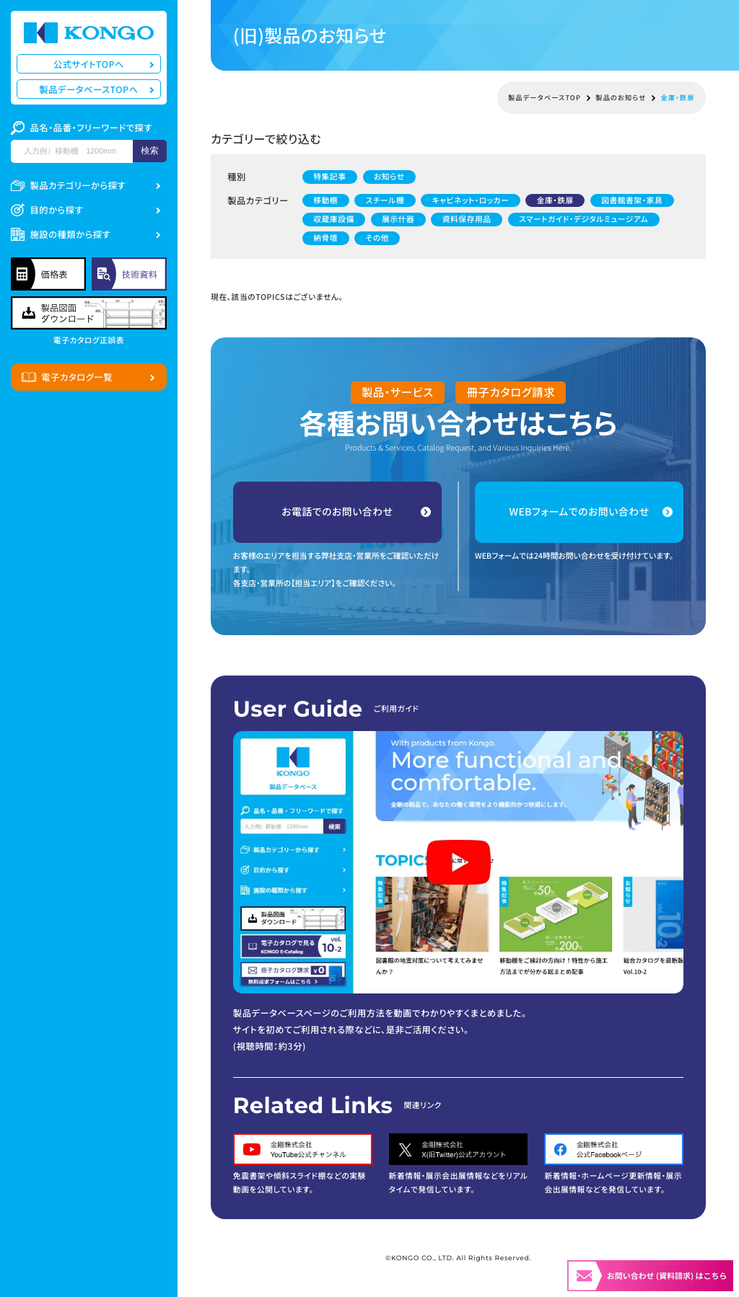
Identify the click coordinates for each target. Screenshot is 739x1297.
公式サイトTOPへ (88, 64)
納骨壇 (325, 237)
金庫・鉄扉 (555, 200)
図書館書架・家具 (632, 200)
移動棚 (325, 200)
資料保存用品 (466, 218)
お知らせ (389, 177)
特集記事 (329, 177)
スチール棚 (385, 200)
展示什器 (398, 218)
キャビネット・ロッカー (471, 200)
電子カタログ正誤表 (88, 340)
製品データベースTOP (544, 97)
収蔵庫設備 (333, 218)
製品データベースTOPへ (88, 89)
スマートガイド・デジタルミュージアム (583, 218)
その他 (377, 237)
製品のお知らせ (620, 97)
